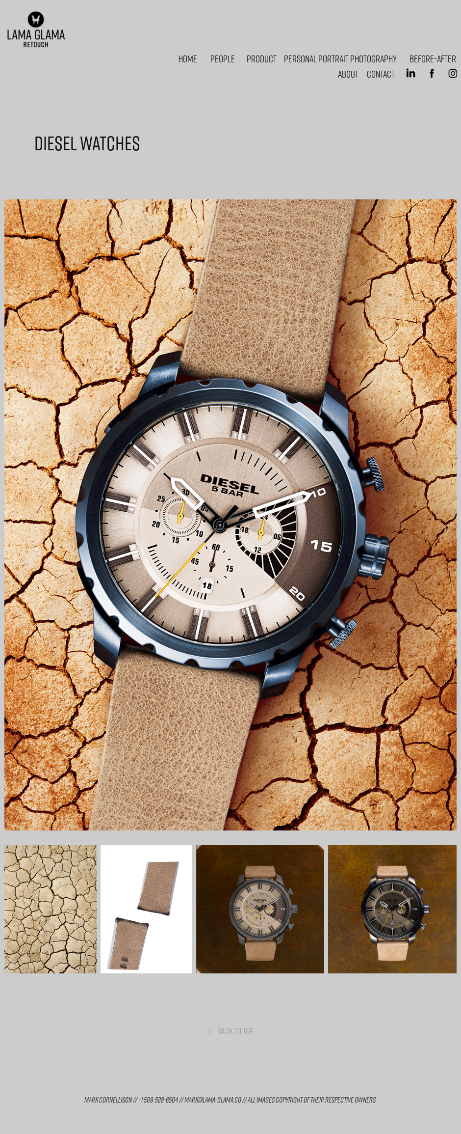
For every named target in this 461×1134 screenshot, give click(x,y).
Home (188, 58)
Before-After (433, 58)
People (222, 58)
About (348, 73)
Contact (381, 73)
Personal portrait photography (340, 58)
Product (262, 58)
